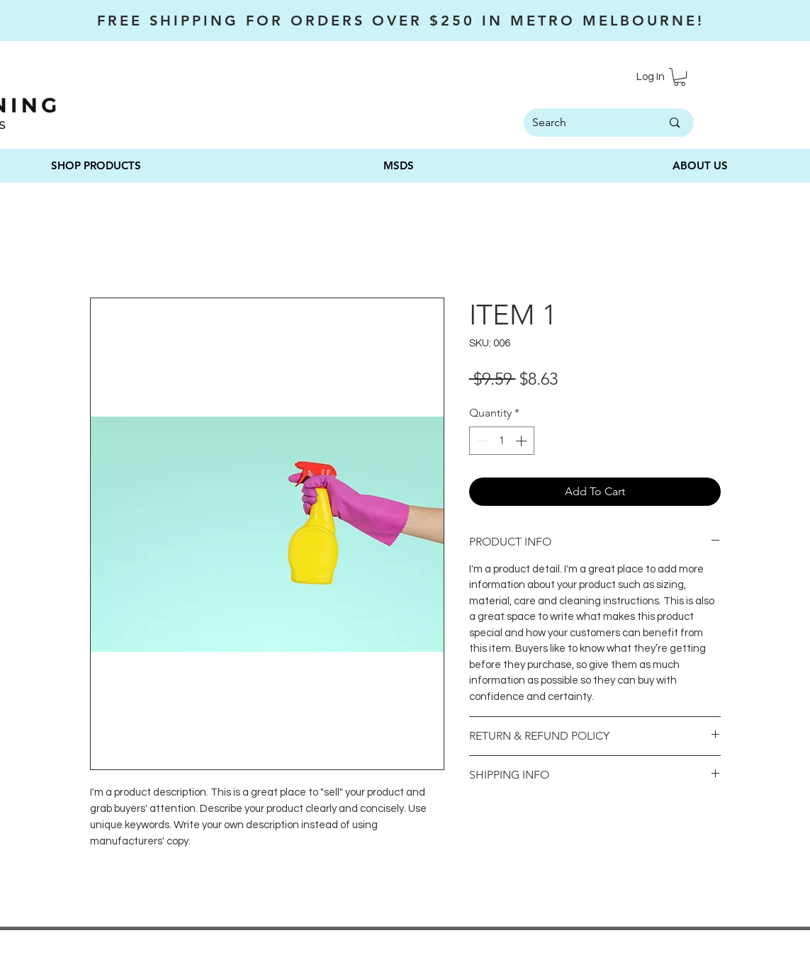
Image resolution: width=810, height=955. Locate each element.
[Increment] (522, 440)
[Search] (579, 122)
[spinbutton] (501, 440)
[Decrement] (481, 440)
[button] (679, 77)
